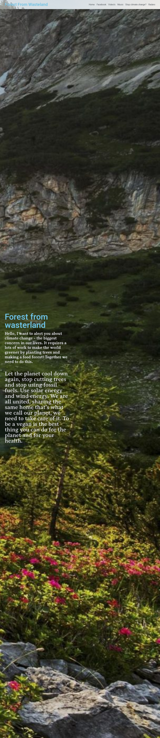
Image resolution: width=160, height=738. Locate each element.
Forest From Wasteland (26, 4)
